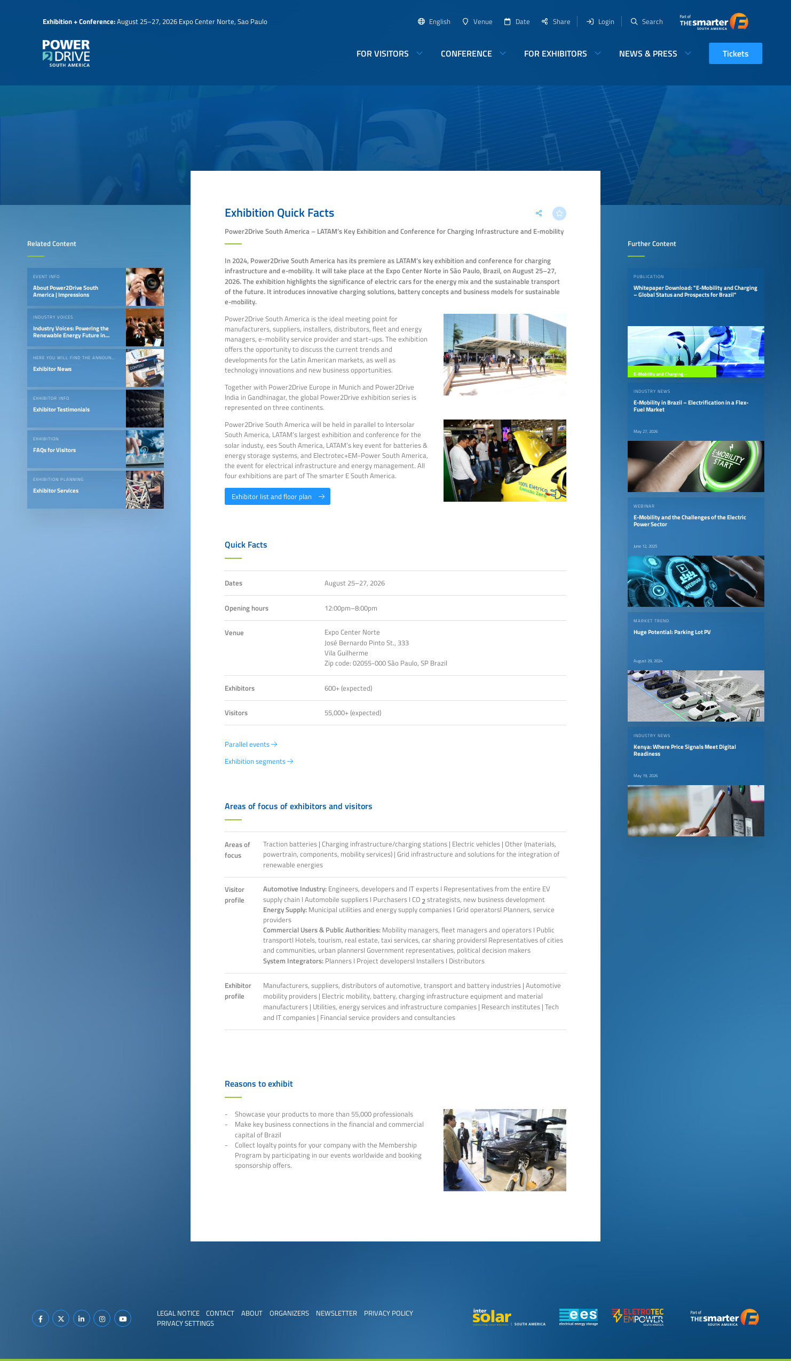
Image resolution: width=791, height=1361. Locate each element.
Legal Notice (178, 1313)
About (252, 1313)
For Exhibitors (555, 53)
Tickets (736, 53)
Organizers (289, 1313)
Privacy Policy (388, 1313)
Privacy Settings (185, 1323)
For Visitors (383, 53)
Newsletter (336, 1313)
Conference (466, 53)
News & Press (648, 53)
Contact (220, 1313)
